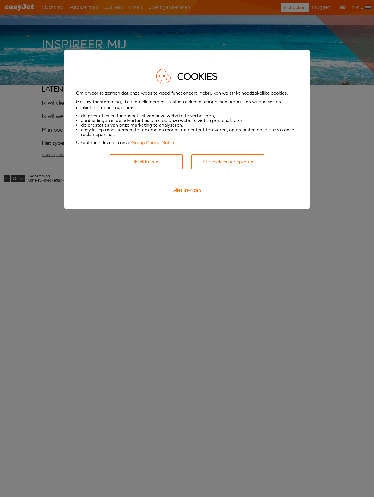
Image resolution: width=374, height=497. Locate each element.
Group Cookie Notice (153, 142)
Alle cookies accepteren (227, 162)
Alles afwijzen (187, 190)
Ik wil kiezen (146, 162)
